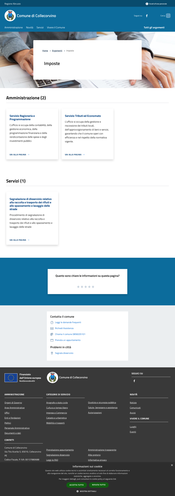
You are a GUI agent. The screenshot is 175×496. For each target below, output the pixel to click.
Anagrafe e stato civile (57, 402)
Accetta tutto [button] (77, 485)
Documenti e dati (13, 433)
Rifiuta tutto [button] (99, 485)
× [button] (172, 465)
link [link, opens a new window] (114, 479)
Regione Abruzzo (13, 3)
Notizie (133, 402)
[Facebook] (142, 15)
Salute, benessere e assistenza (102, 407)
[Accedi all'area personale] (156, 3)
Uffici (7, 412)
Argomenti (57, 50)
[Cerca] (167, 15)
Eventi (133, 431)
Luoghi (133, 426)
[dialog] (87, 479)
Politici (8, 423)
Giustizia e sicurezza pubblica (102, 402)
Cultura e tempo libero (57, 407)
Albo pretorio (94, 455)
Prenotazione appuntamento (60, 449)
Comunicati (135, 407)
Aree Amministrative (15, 407)
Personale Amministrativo (17, 428)
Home (45, 50)
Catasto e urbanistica (56, 417)
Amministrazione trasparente (102, 449)
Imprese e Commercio (56, 412)
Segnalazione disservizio (58, 455)
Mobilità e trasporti (55, 423)
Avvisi (133, 412)
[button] (87, 491)
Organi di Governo (13, 402)
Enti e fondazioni (13, 417)
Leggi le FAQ (52, 460)
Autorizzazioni (95, 412)
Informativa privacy (97, 460)
